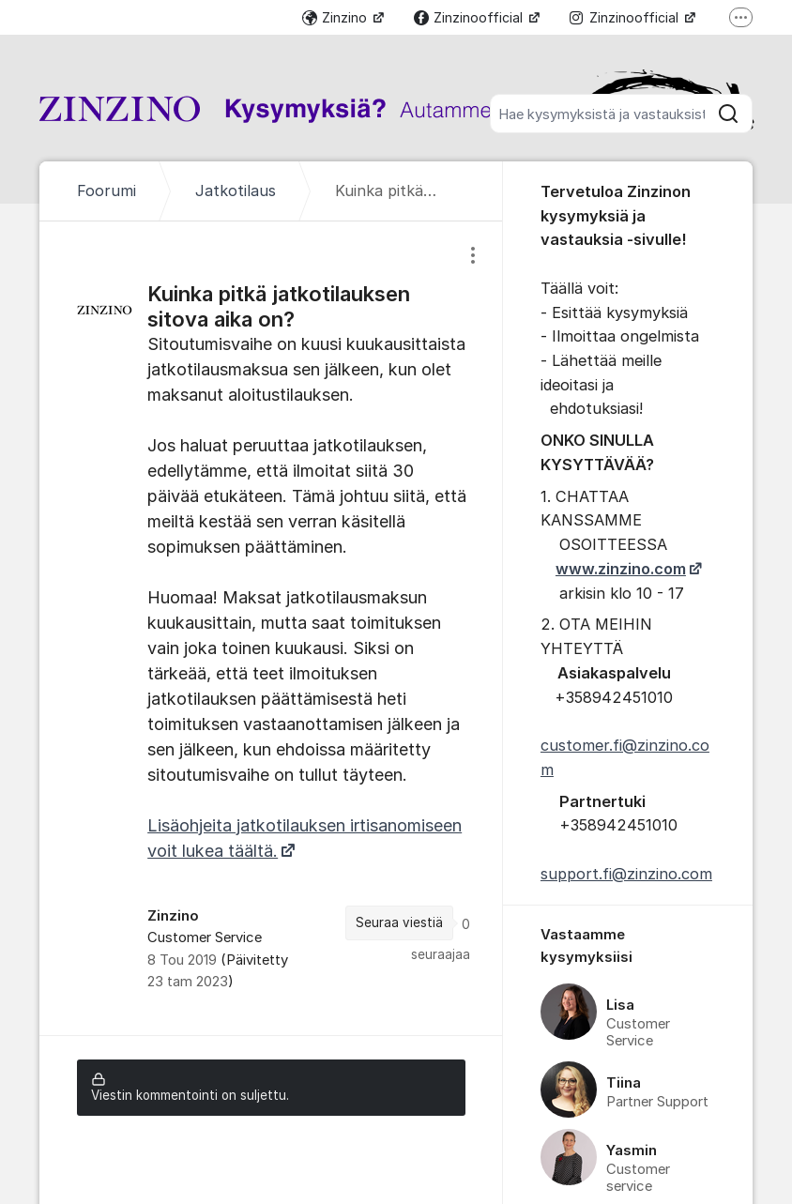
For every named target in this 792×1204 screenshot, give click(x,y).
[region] (271, 628)
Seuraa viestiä (399, 922)
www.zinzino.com (621, 568)
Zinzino (336, 17)
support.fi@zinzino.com (626, 873)
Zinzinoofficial (470, 17)
